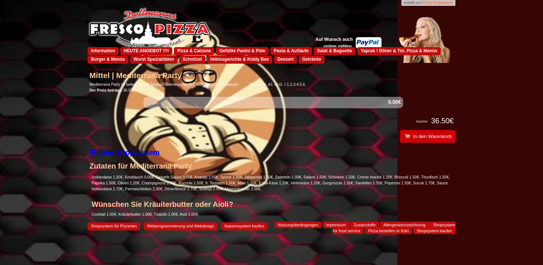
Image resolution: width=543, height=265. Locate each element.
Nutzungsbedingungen (298, 225)
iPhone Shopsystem (124, 152)
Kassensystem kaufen (244, 226)
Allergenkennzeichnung (404, 225)
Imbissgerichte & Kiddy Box (239, 59)
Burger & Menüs (108, 59)
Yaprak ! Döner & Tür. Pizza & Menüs (399, 50)
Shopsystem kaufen (434, 231)
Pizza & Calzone (194, 50)
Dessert (285, 59)
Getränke (311, 59)
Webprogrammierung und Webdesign (180, 226)
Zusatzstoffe (365, 225)
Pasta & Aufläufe (291, 50)
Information (103, 50)
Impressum (336, 225)
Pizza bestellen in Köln (388, 231)
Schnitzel (192, 59)
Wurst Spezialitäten (154, 59)
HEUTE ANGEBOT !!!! (146, 50)
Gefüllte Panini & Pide (242, 50)
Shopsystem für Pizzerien (114, 226)
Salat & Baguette (334, 50)
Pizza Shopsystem (438, 3)
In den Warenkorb (428, 136)
